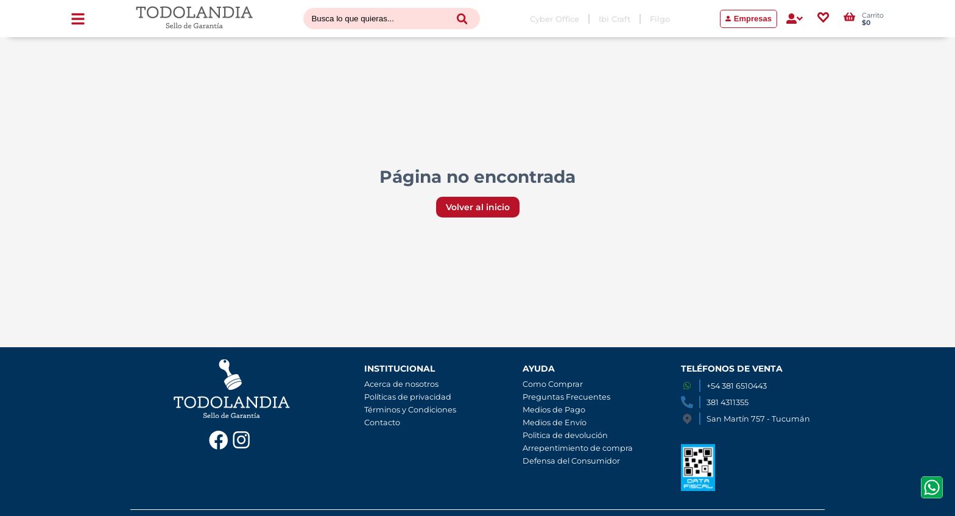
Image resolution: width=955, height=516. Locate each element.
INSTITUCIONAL (399, 368)
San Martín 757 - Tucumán (758, 418)
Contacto (382, 422)
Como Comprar (553, 384)
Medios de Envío (555, 422)
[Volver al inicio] (194, 18)
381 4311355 (728, 402)
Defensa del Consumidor (571, 460)
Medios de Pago (554, 409)
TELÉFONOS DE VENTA (732, 368)
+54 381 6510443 (737, 386)
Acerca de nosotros (401, 384)
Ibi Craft (614, 19)
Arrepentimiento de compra (578, 448)
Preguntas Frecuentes (566, 396)
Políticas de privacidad (407, 396)
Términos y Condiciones (410, 409)
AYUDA (539, 368)
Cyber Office (554, 19)
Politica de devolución (565, 435)
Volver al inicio (478, 207)
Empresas (748, 18)
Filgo (660, 19)
